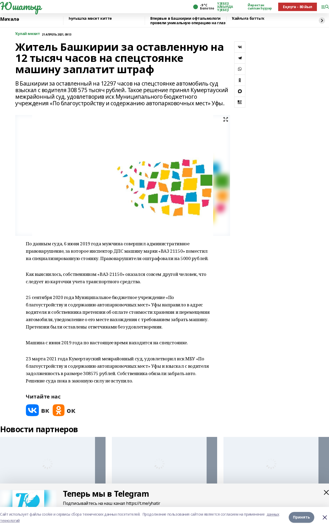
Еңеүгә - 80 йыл (297, 6)
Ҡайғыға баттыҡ (248, 18)
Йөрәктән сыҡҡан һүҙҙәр (260, 7)
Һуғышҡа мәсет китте (90, 18)
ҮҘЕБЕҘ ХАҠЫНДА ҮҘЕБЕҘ (225, 7)
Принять (301, 517)
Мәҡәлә (9, 19)
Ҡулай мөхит (27, 34)
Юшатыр (20, 6)
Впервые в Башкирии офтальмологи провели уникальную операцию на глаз (187, 20)
